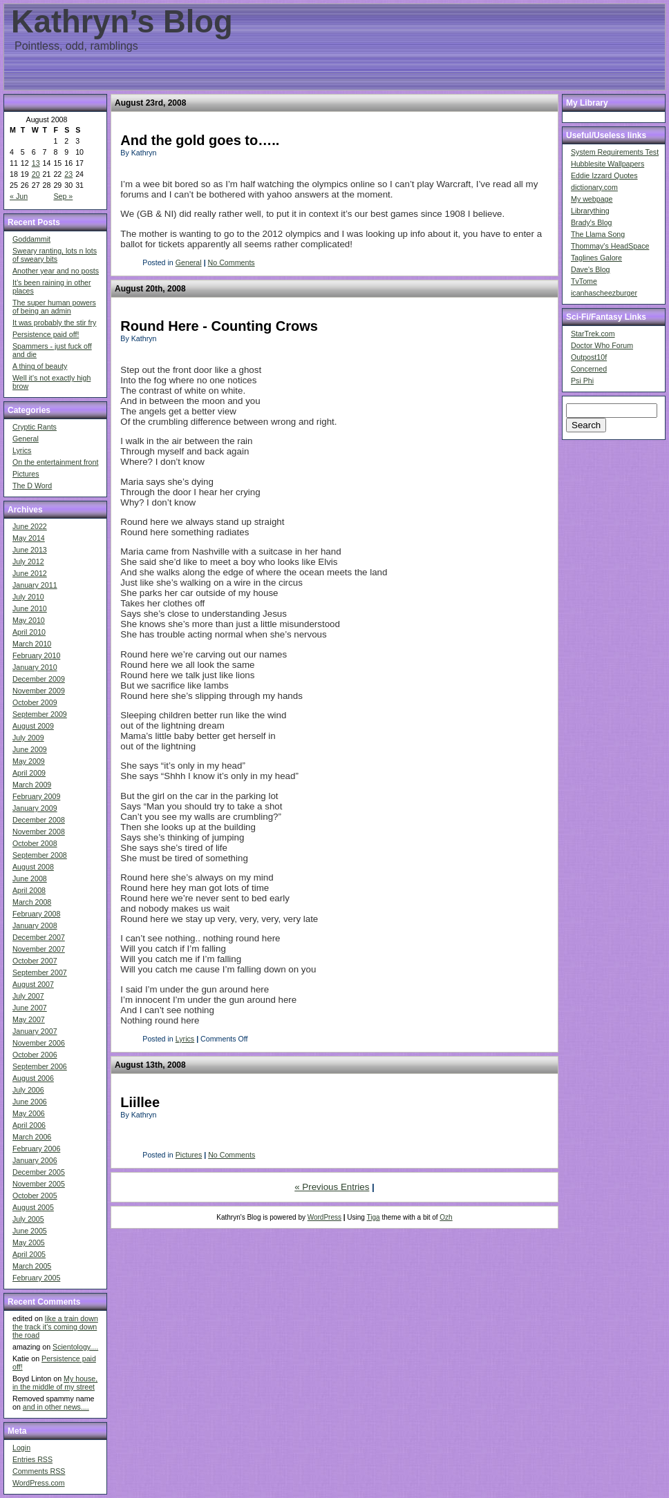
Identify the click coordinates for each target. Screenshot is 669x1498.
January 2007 (34, 1031)
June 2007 (29, 1008)
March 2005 (31, 1266)
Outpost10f (589, 357)
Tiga (373, 1217)
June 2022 (29, 526)
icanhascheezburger (604, 293)
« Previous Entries (331, 1187)
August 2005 (33, 1207)
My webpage (591, 199)
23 (68, 174)
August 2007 (33, 984)
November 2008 (38, 831)
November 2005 (38, 1184)
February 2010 (36, 655)
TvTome (584, 281)
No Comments (231, 262)
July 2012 (28, 561)
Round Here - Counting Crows (219, 326)
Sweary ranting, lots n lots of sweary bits (54, 255)
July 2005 (28, 1219)
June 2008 (29, 878)
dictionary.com (594, 187)
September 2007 (39, 972)
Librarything (590, 211)
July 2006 (28, 1090)
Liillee (140, 1102)
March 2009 (31, 784)
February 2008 (36, 914)
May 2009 (28, 761)
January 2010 (34, 667)
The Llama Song (598, 234)
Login (21, 1447)
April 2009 (29, 773)
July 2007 (28, 996)
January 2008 (34, 925)
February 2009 (36, 796)
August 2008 (33, 867)
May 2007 (28, 1019)
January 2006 (34, 1160)
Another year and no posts (55, 271)
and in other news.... (56, 1407)
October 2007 (34, 961)
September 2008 (39, 855)
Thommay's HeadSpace (610, 246)
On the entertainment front (55, 462)
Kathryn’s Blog (122, 21)
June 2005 (29, 1231)
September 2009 (39, 714)
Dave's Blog (590, 269)
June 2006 (29, 1101)
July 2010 (28, 597)
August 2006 (33, 1078)
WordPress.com (38, 1483)
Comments (38, 1471)
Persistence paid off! (45, 334)
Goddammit (31, 239)
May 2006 (28, 1113)
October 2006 (34, 1054)
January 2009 (34, 808)
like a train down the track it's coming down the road (55, 1326)
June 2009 (29, 749)
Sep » (63, 196)
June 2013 (29, 550)
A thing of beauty (39, 366)
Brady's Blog (591, 222)
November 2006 (38, 1043)
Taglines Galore (596, 257)
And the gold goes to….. (199, 140)
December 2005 (38, 1172)
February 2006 (36, 1148)
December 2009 (38, 679)
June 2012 (29, 573)
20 (36, 174)
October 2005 (34, 1195)
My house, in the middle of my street (54, 1382)
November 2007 (38, 949)
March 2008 (31, 902)
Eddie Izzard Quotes (604, 175)
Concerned (589, 369)
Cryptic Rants (34, 427)
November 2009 (38, 690)
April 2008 (29, 890)
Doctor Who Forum (602, 345)
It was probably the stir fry (54, 322)
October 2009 (34, 702)
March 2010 (31, 644)
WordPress (324, 1217)
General (25, 438)
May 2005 (28, 1242)
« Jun (19, 196)
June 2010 (29, 608)
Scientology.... (75, 1347)
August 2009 (33, 726)
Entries (32, 1459)
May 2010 (28, 620)
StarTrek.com (593, 333)
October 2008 (34, 843)
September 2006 (39, 1066)
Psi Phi (582, 380)
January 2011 (34, 585)
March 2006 (31, 1137)
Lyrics (21, 450)
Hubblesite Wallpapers (607, 164)
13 (36, 163)
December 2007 (38, 937)
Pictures (25, 474)
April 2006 (29, 1125)
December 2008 (38, 820)
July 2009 (28, 737)
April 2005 (29, 1254)
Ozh (446, 1217)
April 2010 (29, 632)
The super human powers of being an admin (54, 306)
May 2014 (28, 538)
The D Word (32, 485)
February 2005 (36, 1278)
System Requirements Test (615, 152)
